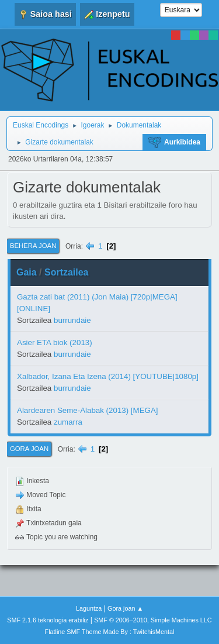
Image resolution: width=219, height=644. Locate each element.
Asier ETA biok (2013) (54, 342)
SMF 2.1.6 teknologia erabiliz (47, 620)
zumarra (68, 422)
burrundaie (72, 320)
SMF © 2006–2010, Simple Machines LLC (153, 620)
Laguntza (89, 608)
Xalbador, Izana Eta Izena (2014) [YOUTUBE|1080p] (108, 376)
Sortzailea (66, 272)
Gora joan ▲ (125, 608)
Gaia (26, 272)
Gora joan (29, 448)
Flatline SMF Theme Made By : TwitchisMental (110, 631)
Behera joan (33, 245)
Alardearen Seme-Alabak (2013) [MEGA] (87, 410)
